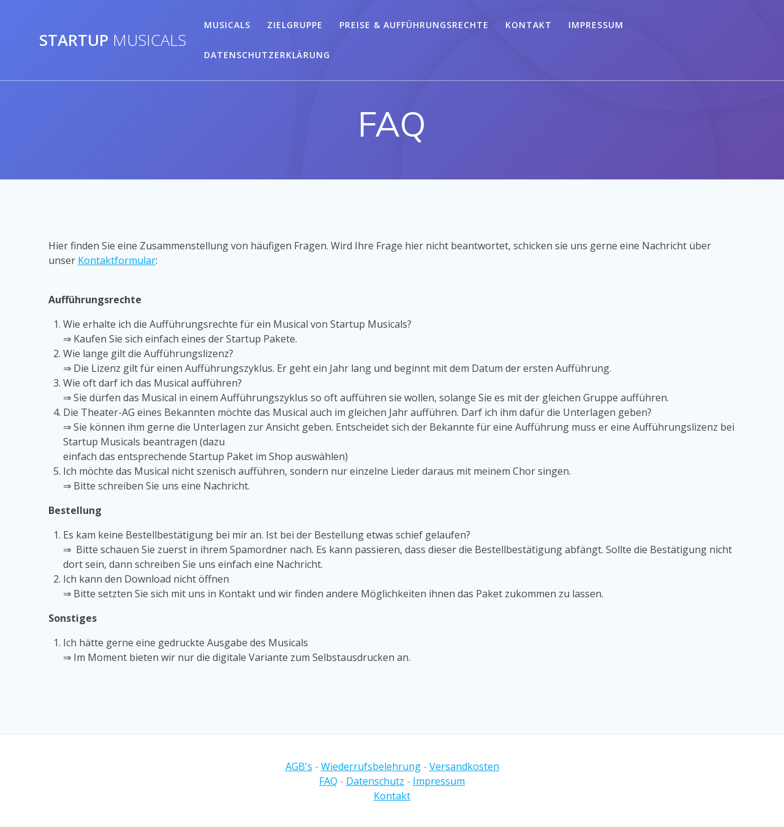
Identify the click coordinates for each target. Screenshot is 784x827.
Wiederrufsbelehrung (371, 766)
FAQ (328, 781)
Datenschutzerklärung (267, 55)
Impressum (596, 25)
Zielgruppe (295, 25)
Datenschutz (375, 781)
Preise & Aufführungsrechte (414, 25)
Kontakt (528, 25)
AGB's (298, 766)
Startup (112, 40)
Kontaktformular (117, 260)
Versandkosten (464, 766)
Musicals (227, 25)
